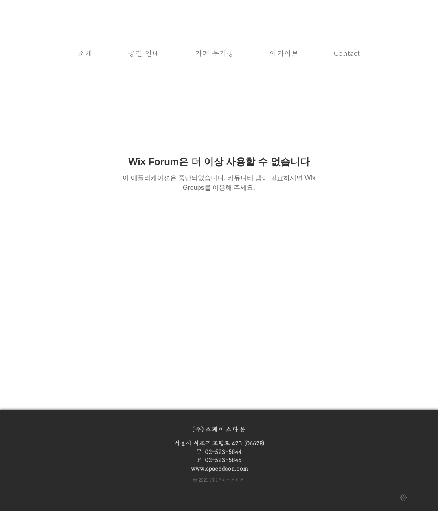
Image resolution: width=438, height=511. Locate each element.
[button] (214, 52)
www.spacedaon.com (219, 469)
